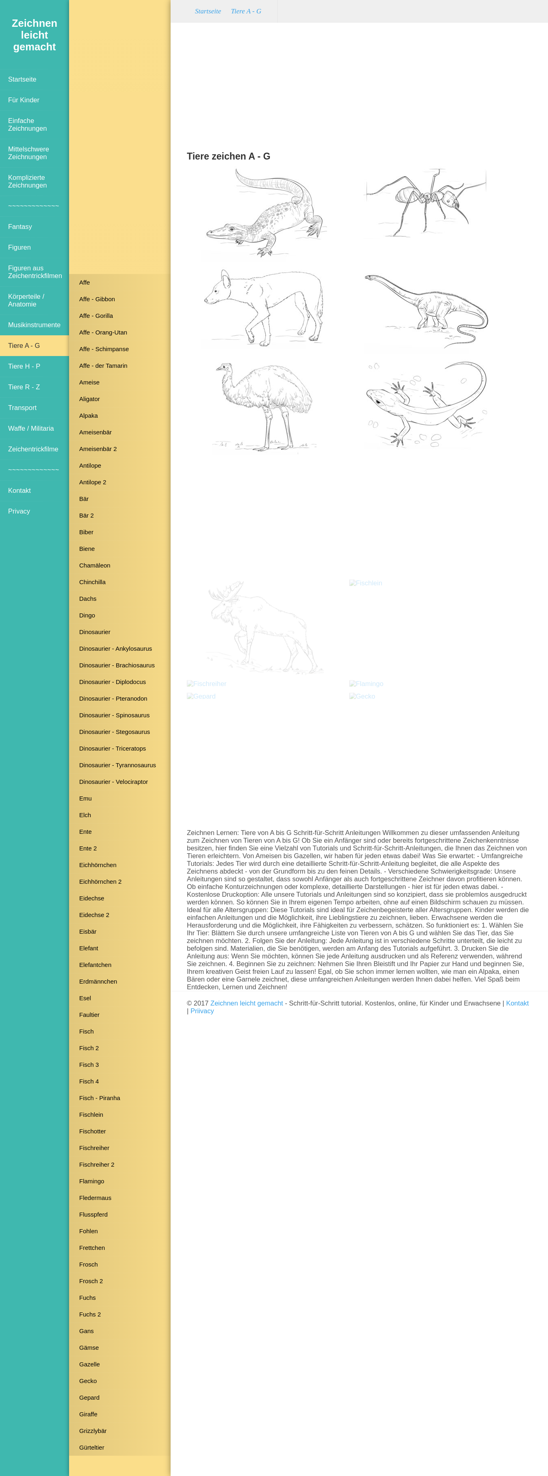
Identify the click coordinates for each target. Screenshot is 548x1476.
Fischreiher (94, 1147)
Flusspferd (93, 1214)
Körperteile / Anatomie (26, 300)
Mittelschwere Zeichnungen (28, 152)
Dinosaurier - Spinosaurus (114, 715)
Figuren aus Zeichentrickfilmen (35, 271)
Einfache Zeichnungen (27, 124)
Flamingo (91, 1181)
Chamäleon (94, 565)
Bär (84, 498)
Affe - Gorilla (96, 315)
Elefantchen (95, 964)
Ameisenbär (95, 432)
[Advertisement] (119, 140)
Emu (85, 798)
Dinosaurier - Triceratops (112, 748)
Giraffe (88, 1414)
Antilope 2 (92, 482)
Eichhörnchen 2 (100, 881)
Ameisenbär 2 (98, 448)
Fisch (86, 1031)
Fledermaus (95, 1197)
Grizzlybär (93, 1430)
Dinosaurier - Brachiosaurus (117, 665)
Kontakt (19, 490)
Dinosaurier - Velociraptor (113, 781)
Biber (86, 532)
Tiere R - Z (24, 387)
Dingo (87, 615)
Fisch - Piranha (99, 1097)
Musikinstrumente (34, 324)
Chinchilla (92, 581)
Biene (87, 548)
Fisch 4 (89, 1081)
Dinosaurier (94, 631)
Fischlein (91, 1114)
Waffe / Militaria (31, 428)
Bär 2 (86, 515)
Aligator (89, 398)
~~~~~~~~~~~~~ (33, 205)
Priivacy (202, 1010)
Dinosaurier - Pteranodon (113, 698)
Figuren (19, 247)
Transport (22, 407)
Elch (85, 814)
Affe (84, 282)
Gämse (89, 1347)
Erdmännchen (98, 981)
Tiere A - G (24, 345)
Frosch (88, 1264)
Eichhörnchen (98, 864)
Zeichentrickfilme (33, 449)
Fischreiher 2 (97, 1164)
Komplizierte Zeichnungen (27, 181)
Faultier (89, 1014)
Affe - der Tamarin (103, 365)
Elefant (88, 948)
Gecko (88, 1380)
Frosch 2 (91, 1280)
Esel (85, 998)
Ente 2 (88, 848)
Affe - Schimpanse (104, 348)
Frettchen (92, 1247)
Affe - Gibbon (97, 299)
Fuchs (87, 1297)
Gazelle (89, 1364)
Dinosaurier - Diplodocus (112, 681)
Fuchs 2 (90, 1314)
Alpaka (88, 415)
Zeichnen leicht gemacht (246, 1003)
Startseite (22, 79)
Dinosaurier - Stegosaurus (114, 731)
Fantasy (20, 226)
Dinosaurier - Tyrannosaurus (117, 765)
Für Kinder (23, 100)
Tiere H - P (24, 366)
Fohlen (88, 1231)
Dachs (88, 598)
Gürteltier (91, 1447)
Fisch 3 (89, 1064)
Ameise (89, 382)
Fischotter (92, 1131)
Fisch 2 (89, 1047)
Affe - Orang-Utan (103, 332)
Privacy (19, 511)
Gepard (89, 1397)
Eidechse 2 (94, 914)
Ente (85, 831)
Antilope (90, 465)
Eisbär (88, 931)
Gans (86, 1330)
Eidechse (91, 898)
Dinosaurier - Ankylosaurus (115, 648)
